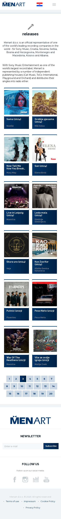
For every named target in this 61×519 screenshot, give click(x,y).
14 (53, 386)
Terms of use (12, 501)
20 (50, 393)
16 (18, 393)
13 (45, 386)
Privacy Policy (33, 507)
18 (34, 393)
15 (10, 393)
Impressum (30, 501)
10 (21, 386)
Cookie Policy (48, 501)
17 (26, 393)
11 (30, 386)
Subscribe (51, 446)
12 (37, 386)
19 (42, 393)
